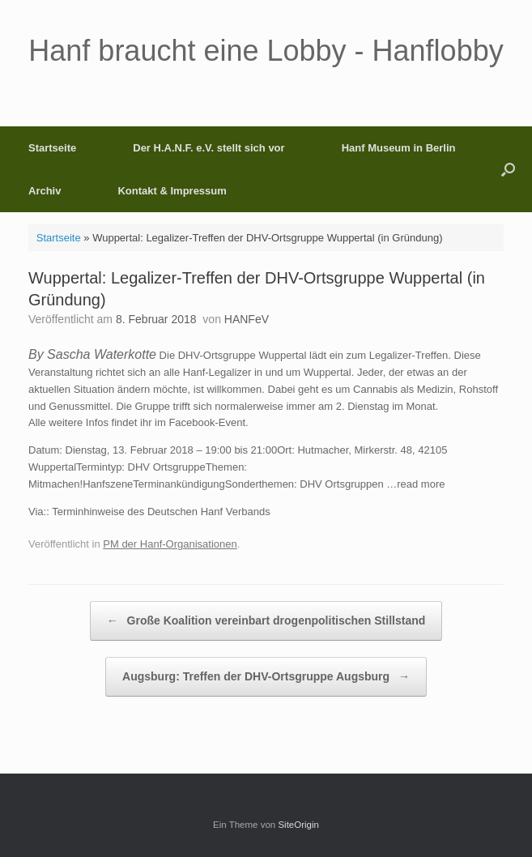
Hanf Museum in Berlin (399, 148)
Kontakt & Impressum (171, 191)
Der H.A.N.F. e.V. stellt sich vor (208, 148)
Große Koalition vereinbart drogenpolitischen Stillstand (266, 620)
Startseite (52, 148)
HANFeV (246, 319)
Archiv (44, 191)
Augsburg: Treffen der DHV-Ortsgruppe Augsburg (266, 676)
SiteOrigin (298, 824)
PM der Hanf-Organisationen (169, 544)
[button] (508, 169)
